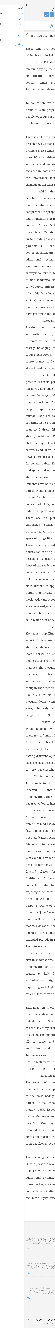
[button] (3, 34)
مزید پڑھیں (4, 1248)
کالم (39, 14)
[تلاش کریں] (3, 5)
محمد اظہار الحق (33, 8)
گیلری (22, 14)
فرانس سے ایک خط (47, 1279)
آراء (28, 14)
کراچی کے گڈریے (47, 1230)
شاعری (34, 14)
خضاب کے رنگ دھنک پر (45, 1255)
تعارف (44, 14)
